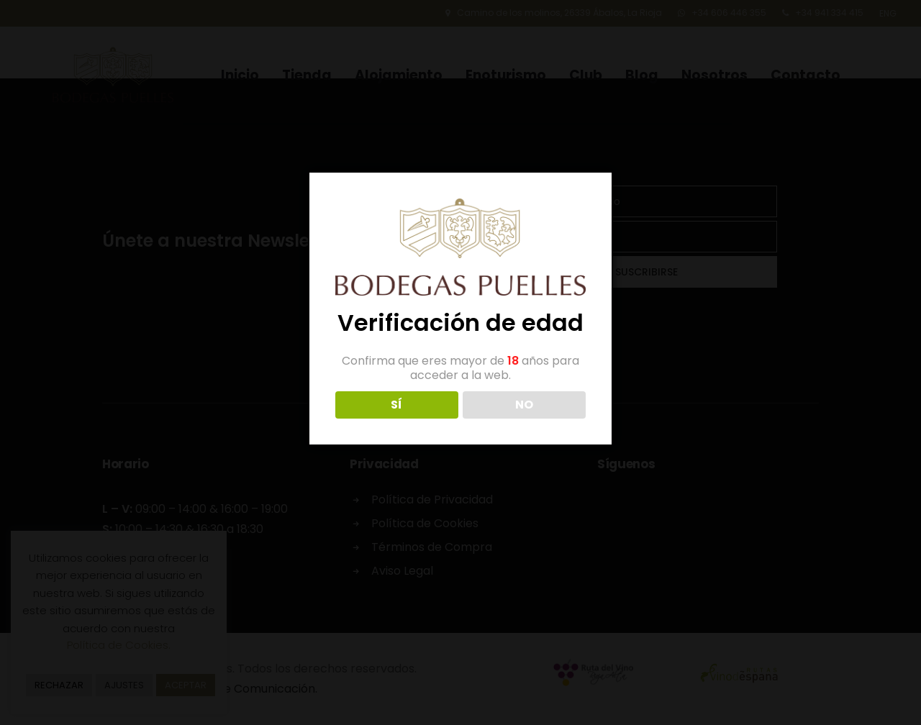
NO (524, 404)
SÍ (396, 404)
